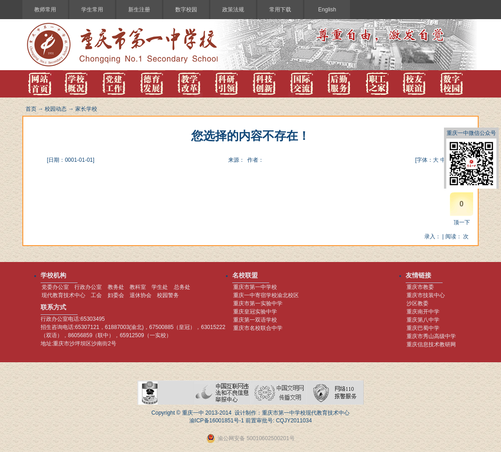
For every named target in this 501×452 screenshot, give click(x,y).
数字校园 (186, 9)
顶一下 (462, 222)
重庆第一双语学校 (255, 320)
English (327, 9)
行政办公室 (88, 287)
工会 (96, 295)
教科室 (138, 287)
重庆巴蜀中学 (423, 328)
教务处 (116, 287)
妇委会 (116, 295)
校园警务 (168, 295)
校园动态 (56, 109)
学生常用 (92, 9)
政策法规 (233, 9)
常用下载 (280, 9)
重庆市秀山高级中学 (431, 336)
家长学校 (86, 109)
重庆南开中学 (423, 311)
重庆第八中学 (423, 320)
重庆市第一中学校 (255, 287)
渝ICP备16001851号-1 (216, 420)
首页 (31, 109)
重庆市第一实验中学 (257, 303)
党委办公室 (55, 287)
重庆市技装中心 (426, 295)
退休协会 (140, 295)
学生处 (159, 287)
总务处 (182, 287)
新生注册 (139, 9)
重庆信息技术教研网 (431, 344)
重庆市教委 (420, 287)
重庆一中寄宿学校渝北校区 (266, 295)
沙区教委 (417, 303)
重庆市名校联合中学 (257, 328)
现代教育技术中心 (63, 295)
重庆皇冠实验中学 (255, 311)
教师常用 (45, 9)
